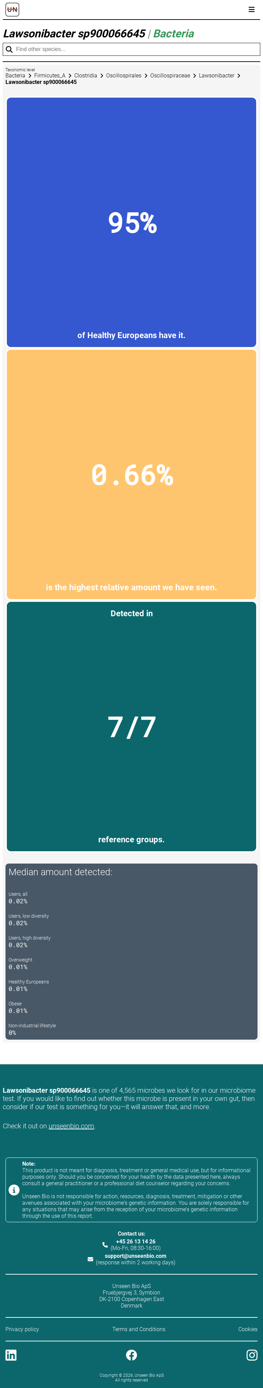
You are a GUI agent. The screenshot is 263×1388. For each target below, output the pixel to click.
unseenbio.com (71, 1126)
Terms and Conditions (138, 1329)
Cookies (248, 1329)
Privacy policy (22, 1329)
